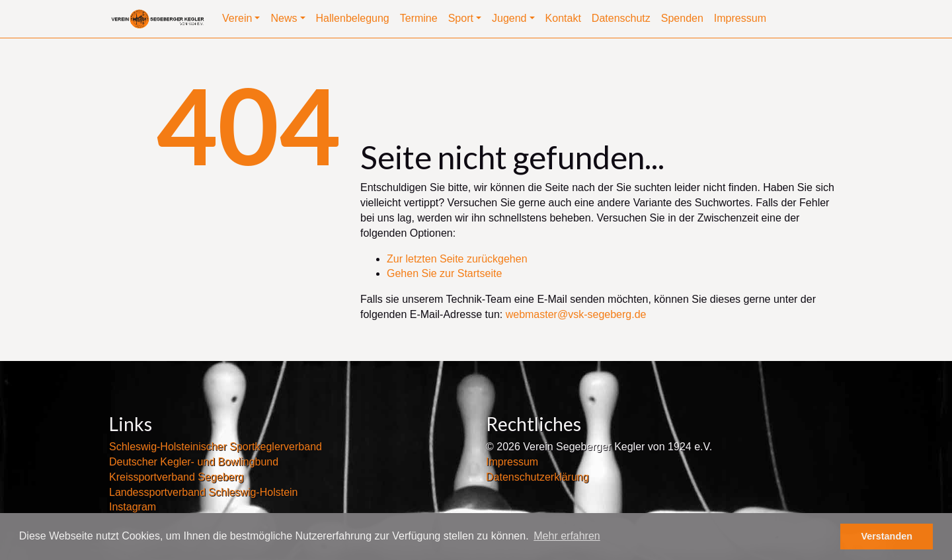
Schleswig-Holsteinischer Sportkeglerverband (215, 446)
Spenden (682, 18)
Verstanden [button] (886, 536)
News (283, 18)
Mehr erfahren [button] (567, 535)
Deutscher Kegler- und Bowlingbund (193, 461)
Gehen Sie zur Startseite (444, 273)
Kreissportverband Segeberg (176, 477)
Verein (237, 18)
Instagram (132, 506)
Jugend (509, 18)
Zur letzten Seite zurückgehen (457, 258)
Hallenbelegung (352, 18)
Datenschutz (621, 18)
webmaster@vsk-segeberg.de (576, 314)
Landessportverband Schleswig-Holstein (203, 492)
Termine (419, 18)
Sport (460, 18)
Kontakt (563, 18)
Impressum (740, 18)
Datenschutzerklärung (537, 477)
